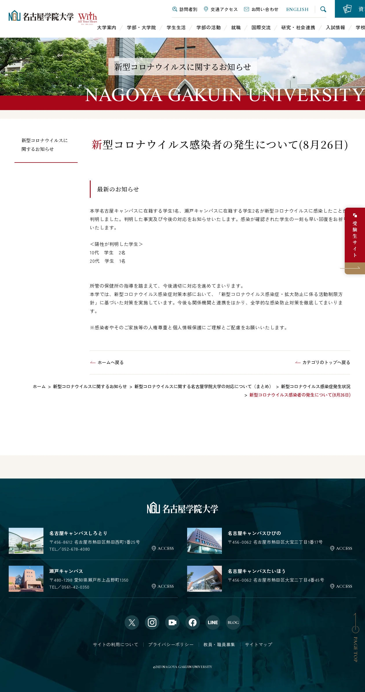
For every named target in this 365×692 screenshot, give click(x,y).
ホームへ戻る (111, 362)
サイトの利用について (115, 644)
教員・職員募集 (219, 644)
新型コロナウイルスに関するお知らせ (44, 144)
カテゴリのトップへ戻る (326, 362)
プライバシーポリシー (171, 644)
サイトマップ (258, 644)
